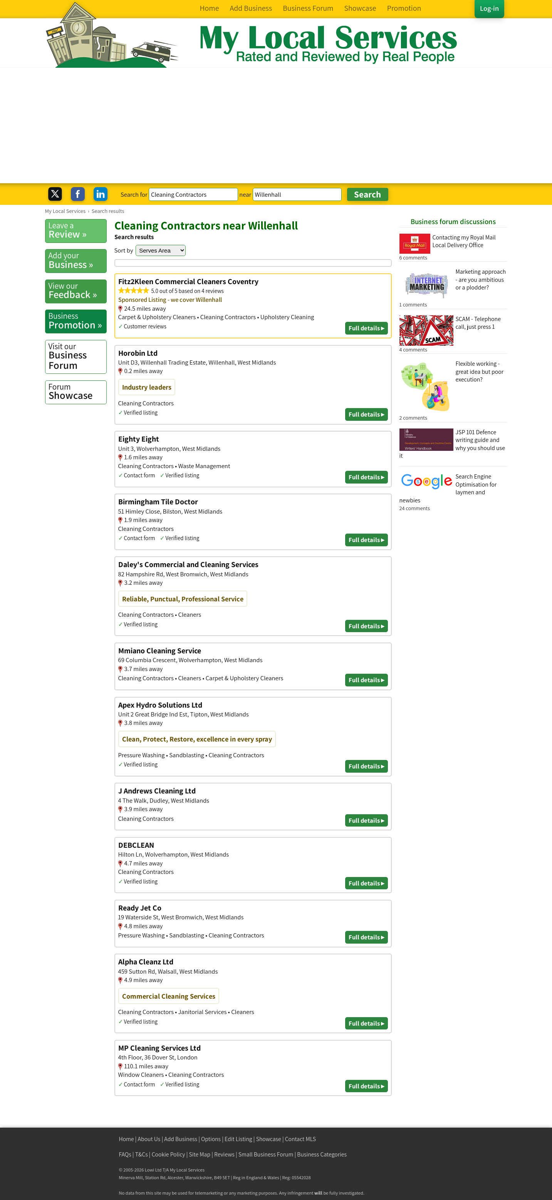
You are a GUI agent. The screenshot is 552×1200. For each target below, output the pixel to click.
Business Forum (77, 356)
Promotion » (77, 320)
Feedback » (77, 290)
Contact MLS (300, 1139)
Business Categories (322, 1154)
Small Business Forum (266, 1154)
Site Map (200, 1154)
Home (126, 1139)
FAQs (125, 1154)
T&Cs (141, 1154)
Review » (77, 230)
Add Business (180, 1139)
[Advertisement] (276, 125)
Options (211, 1139)
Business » (77, 260)
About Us (149, 1139)
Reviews (224, 1154)
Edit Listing (238, 1139)
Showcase (77, 391)
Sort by (123, 250)
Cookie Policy (168, 1154)
